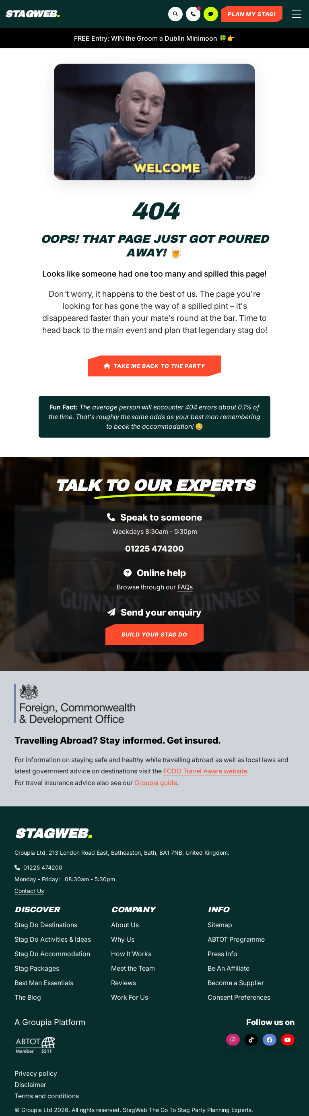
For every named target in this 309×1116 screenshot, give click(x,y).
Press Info (222, 954)
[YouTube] (288, 1040)
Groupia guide (155, 783)
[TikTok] (251, 1040)
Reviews (123, 983)
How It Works (131, 954)
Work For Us (129, 997)
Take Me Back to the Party (154, 366)
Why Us (122, 939)
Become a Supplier (236, 983)
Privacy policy (35, 1073)
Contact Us (29, 890)
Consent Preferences (239, 997)
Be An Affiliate (228, 968)
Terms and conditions (46, 1096)
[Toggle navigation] (296, 14)
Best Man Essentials (43, 983)
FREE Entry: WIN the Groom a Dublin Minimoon (154, 38)
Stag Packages (36, 968)
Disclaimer (30, 1085)
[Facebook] (269, 1040)
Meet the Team (133, 968)
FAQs (185, 587)
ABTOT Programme (236, 939)
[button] (193, 14)
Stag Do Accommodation (52, 954)
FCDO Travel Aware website (205, 771)
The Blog (27, 997)
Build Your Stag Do (154, 634)
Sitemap (220, 925)
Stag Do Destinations (45, 925)
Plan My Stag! (252, 14)
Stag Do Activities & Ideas (52, 939)
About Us (125, 925)
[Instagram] (233, 1040)
